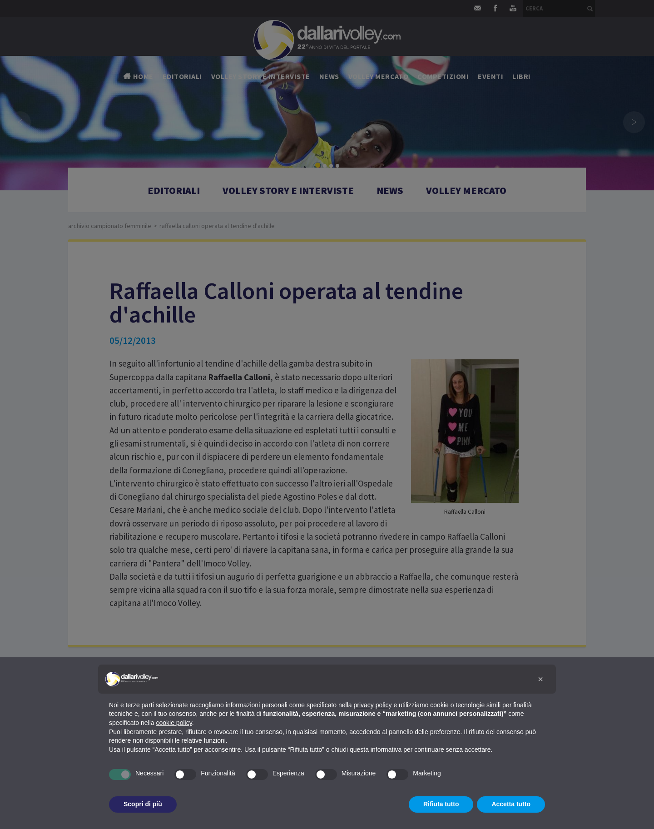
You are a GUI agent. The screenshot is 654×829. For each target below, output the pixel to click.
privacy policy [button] (373, 705)
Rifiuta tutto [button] (441, 804)
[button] (540, 679)
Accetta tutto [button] (510, 804)
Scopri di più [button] (143, 804)
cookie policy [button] (174, 722)
